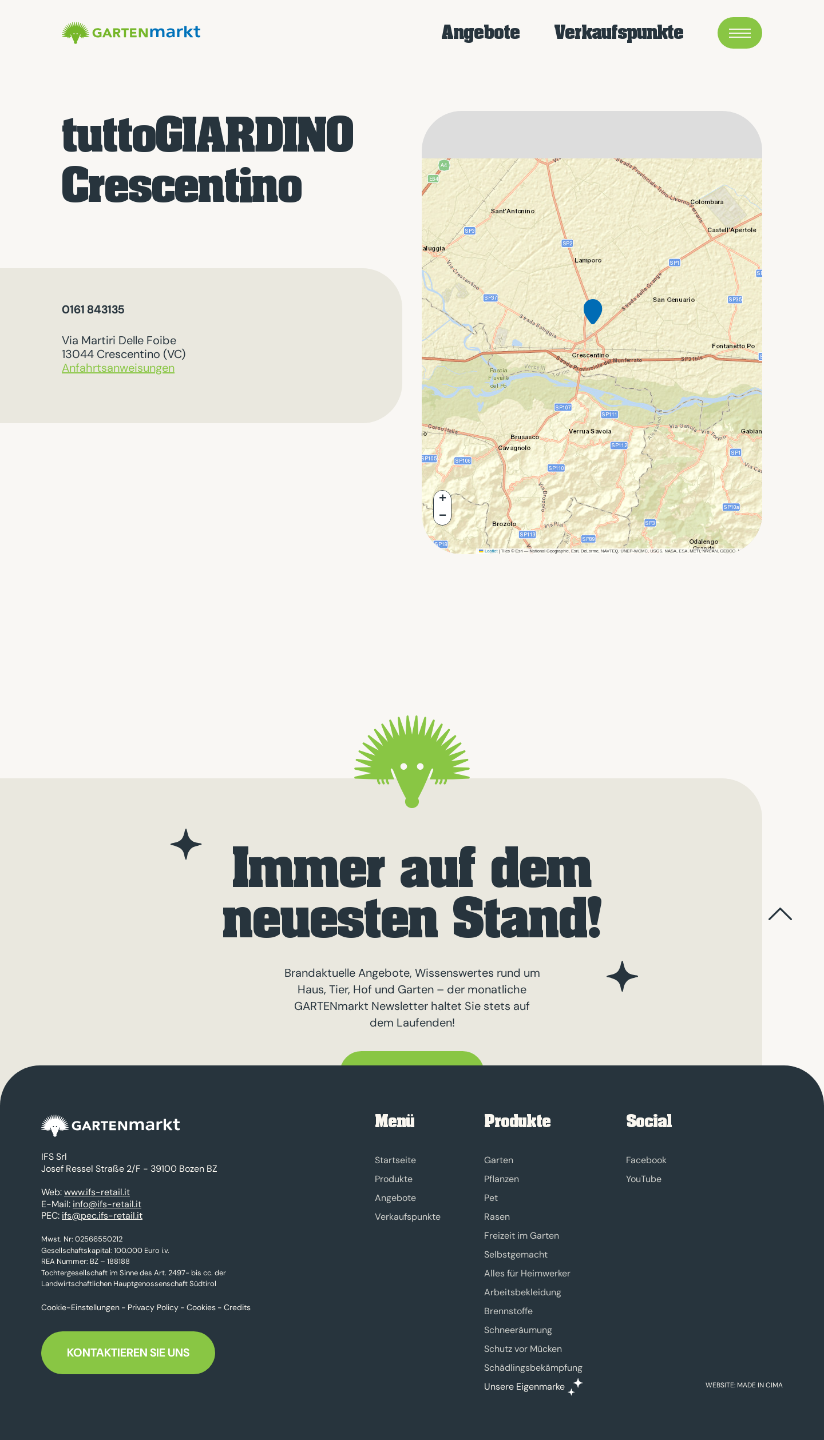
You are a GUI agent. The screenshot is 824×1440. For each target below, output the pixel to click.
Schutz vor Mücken (523, 1349)
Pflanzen (501, 1179)
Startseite (395, 1160)
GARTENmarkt (162, 34)
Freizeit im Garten (521, 1236)
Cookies (201, 1313)
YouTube (643, 1179)
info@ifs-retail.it (107, 1210)
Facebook (646, 1160)
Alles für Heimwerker (527, 1273)
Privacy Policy (153, 1313)
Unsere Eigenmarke (524, 1386)
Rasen (497, 1217)
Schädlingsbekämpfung (533, 1368)
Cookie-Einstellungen (80, 1313)
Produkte (394, 1179)
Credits (237, 1313)
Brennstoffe (508, 1311)
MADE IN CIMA (760, 1385)
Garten (498, 1160)
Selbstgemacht (516, 1254)
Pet (491, 1198)
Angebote (480, 34)
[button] (592, 320)
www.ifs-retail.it (97, 1199)
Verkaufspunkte (618, 34)
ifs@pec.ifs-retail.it (102, 1222)
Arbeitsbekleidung (522, 1292)
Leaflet (488, 551)
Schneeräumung (518, 1330)
